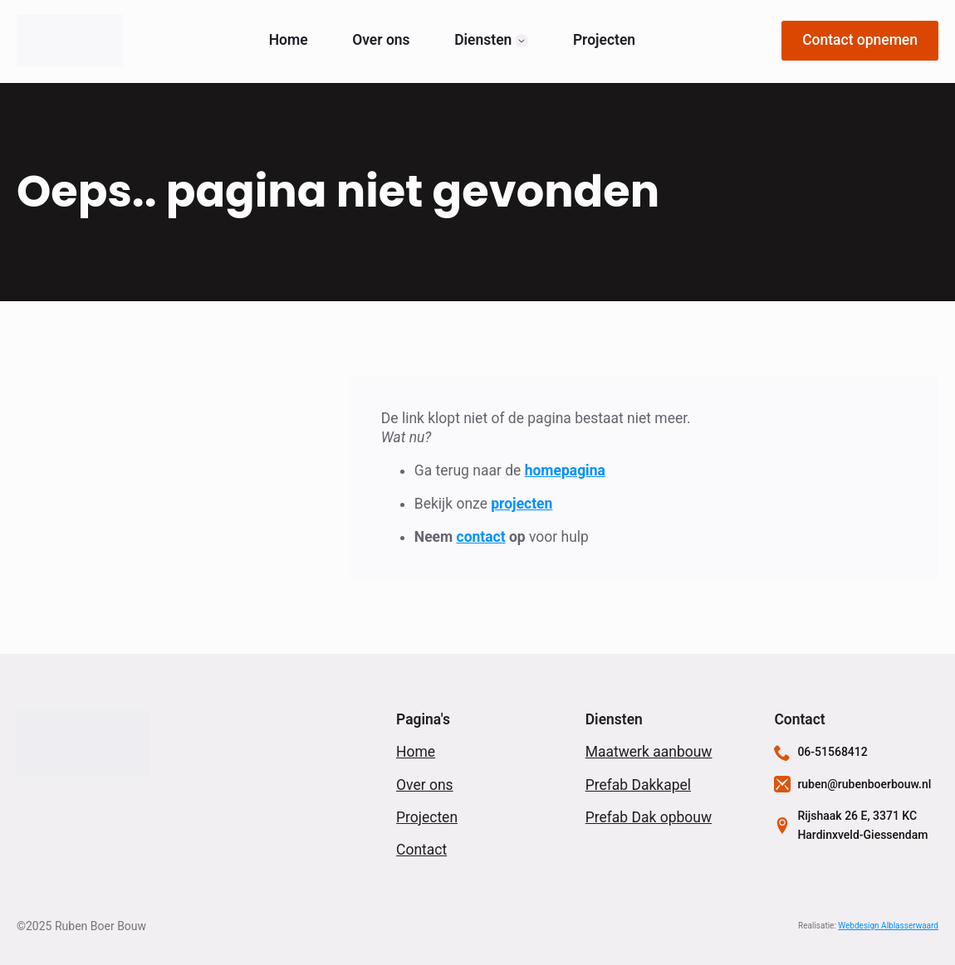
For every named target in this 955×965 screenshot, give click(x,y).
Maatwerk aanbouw (649, 751)
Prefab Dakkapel (638, 785)
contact (481, 537)
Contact (421, 849)
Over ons (380, 40)
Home (288, 40)
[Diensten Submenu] (521, 40)
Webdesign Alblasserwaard (888, 925)
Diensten (483, 40)
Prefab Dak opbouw (648, 817)
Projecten (604, 40)
